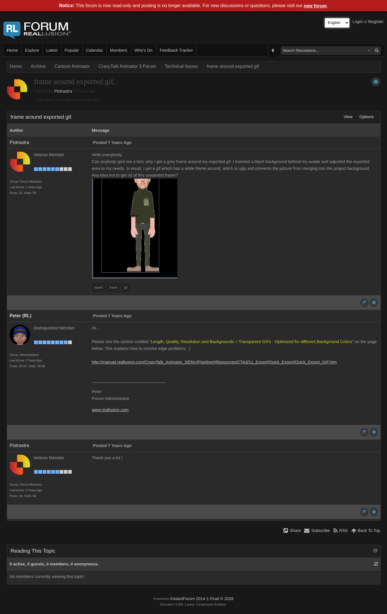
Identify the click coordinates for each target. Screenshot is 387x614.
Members (119, 50)
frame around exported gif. (233, 66)
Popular (72, 50)
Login (358, 21)
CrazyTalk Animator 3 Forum (127, 66)
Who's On (143, 50)
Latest (52, 50)
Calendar (94, 50)
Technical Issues (181, 66)
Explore (32, 50)
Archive (38, 66)
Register (376, 21)
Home (12, 50)
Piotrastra (63, 91)
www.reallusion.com (110, 410)
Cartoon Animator (72, 66)
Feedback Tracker (176, 50)
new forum (315, 5)
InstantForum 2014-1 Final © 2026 (202, 598)
